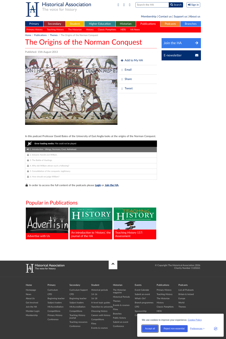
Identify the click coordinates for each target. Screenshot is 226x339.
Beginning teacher (56, 298)
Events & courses (99, 328)
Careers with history (100, 315)
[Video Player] (91, 144)
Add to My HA (131, 60)
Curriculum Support (78, 290)
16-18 (94, 298)
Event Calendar (142, 290)
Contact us (165, 16)
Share (126, 79)
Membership (148, 16)
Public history (119, 318)
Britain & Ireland (186, 294)
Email (126, 69)
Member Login (32, 311)
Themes (54, 35)
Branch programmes (144, 303)
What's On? (140, 298)
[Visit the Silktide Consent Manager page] (215, 328)
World (181, 303)
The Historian (75, 29)
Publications (148, 23)
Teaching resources (78, 322)
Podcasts (170, 23)
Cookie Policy (195, 320)
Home (28, 35)
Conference (53, 319)
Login (98, 185)
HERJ (123, 29)
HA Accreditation (55, 307)
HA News (135, 29)
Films (93, 324)
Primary (34, 23)
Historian (125, 23)
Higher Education (100, 23)
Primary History (35, 29)
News (28, 294)
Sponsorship (140, 311)
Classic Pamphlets (107, 29)
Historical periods (99, 290)
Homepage (31, 290)
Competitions (54, 311)
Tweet (126, 88)
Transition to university (102, 307)
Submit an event (120, 322)
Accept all (150, 328)
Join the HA (111, 185)
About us (194, 16)
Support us (180, 16)
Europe (181, 298)
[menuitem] (34, 24)
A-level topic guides (100, 303)
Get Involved (32, 303)
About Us (30, 298)
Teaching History (55, 29)
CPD (50, 294)
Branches (191, 23)
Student (75, 23)
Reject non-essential (174, 328)
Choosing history (99, 311)
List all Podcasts (186, 290)
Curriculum (53, 290)
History (90, 29)
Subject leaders (55, 303)
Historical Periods (121, 297)
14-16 (94, 294)
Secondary (54, 23)
